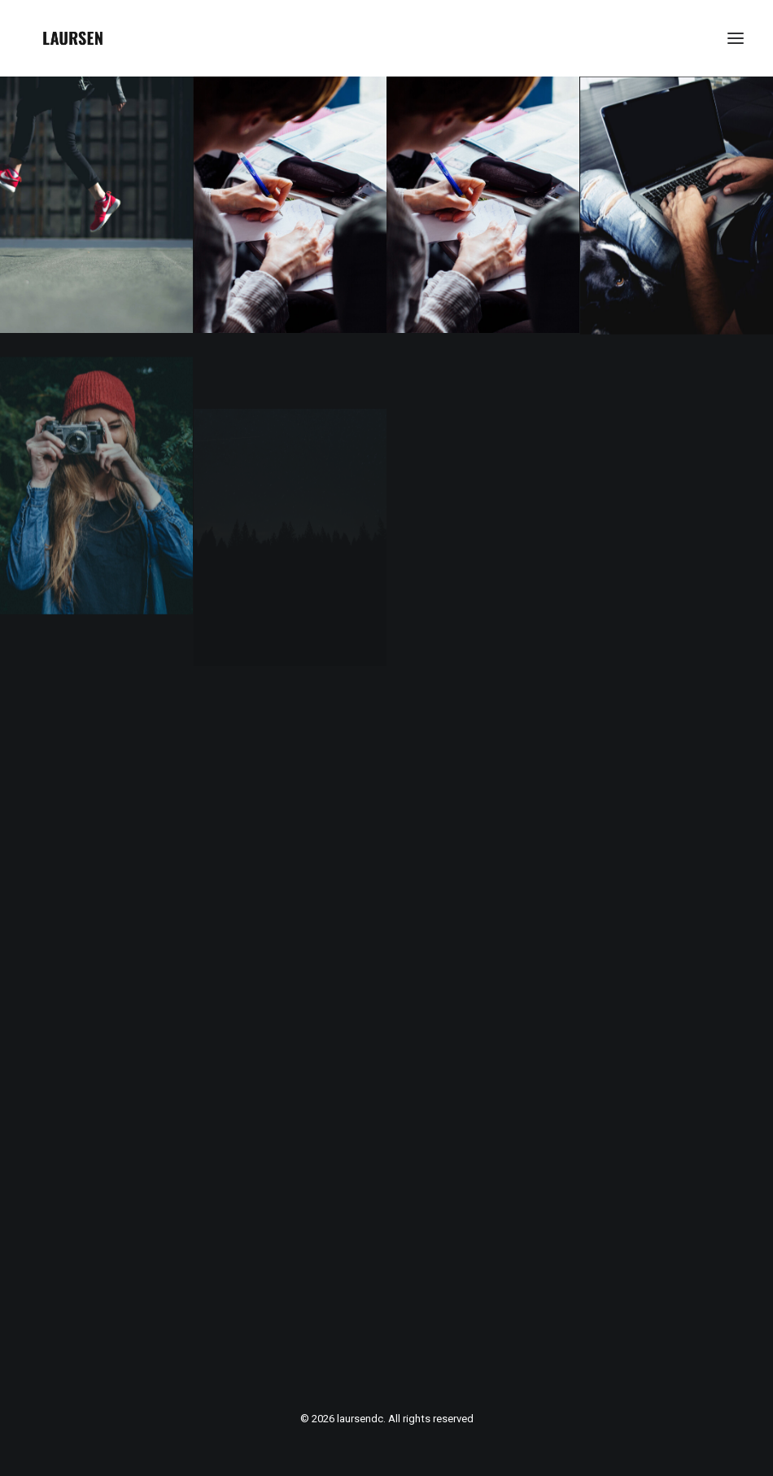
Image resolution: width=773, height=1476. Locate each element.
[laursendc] (72, 38)
